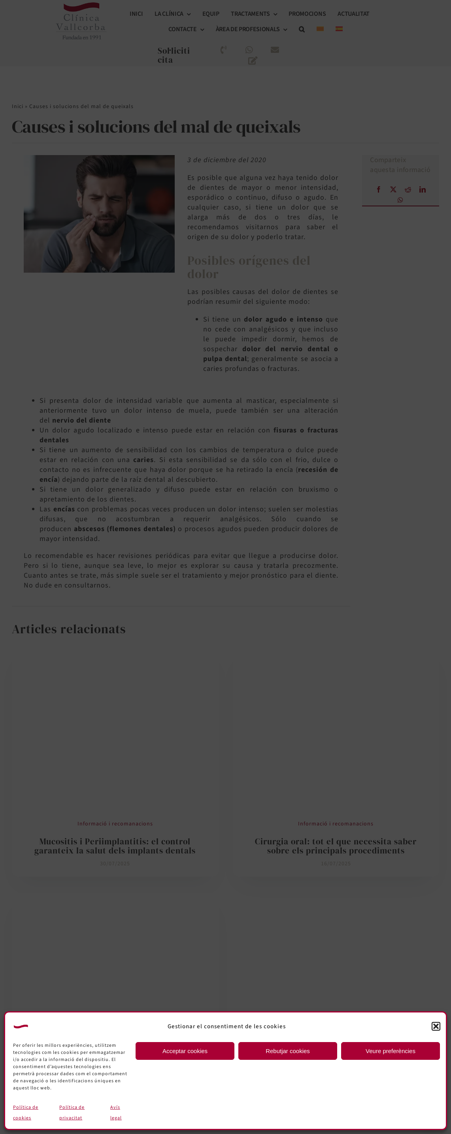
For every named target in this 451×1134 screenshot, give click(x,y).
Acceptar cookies (185, 1051)
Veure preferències (390, 1051)
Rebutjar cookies (288, 1051)
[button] (436, 1026)
